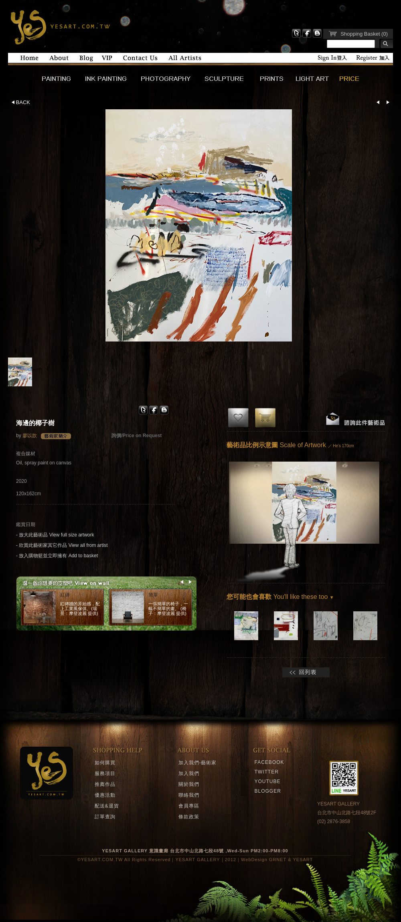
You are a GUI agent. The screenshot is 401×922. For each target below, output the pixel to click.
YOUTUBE (268, 781)
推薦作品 (105, 784)
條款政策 (188, 817)
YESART (59, 26)
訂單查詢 (105, 817)
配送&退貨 (107, 806)
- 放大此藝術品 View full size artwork (55, 535)
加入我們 (188, 773)
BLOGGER (268, 791)
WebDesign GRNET (263, 859)
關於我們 (188, 784)
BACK (21, 102)
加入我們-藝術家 (197, 762)
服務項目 (105, 773)
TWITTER (267, 772)
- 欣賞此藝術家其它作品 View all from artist (61, 545)
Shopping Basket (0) (364, 34)
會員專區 (188, 806)
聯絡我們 (188, 795)
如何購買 (105, 762)
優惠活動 (105, 795)
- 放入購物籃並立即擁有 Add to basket (57, 555)
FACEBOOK (269, 762)
